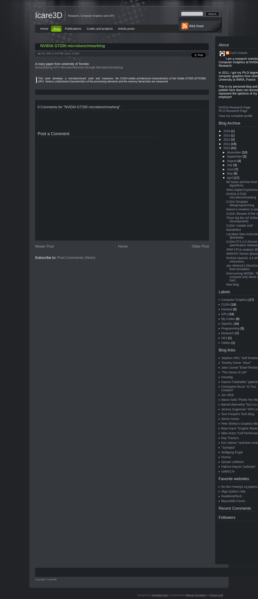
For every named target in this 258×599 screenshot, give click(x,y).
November (234, 152)
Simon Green (230, 419)
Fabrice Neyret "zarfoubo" (238, 466)
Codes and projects (100, 28)
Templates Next (159, 595)
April (230, 178)
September (234, 156)
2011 (226, 144)
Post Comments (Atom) (76, 258)
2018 (226, 131)
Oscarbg (227, 377)
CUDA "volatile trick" (240, 225)
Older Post (200, 246)
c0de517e (228, 471)
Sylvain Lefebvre (232, 462)
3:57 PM (59, 53)
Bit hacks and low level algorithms (241, 183)
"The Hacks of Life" (234, 372)
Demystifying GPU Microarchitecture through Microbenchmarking (79, 67)
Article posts (126, 28)
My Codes (228, 319)
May (230, 173)
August (231, 161)
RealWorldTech (231, 496)
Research (227, 333)
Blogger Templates (196, 595)
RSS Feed (196, 26)
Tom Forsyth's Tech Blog (237, 414)
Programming (230, 328)
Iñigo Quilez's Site (233, 491)
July (229, 165)
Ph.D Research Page (233, 111)
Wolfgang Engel (232, 452)
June (230, 169)
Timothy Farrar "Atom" (236, 362)
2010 (226, 148)
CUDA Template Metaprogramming (240, 203)
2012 (226, 139)
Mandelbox (233, 229)
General (226, 309)
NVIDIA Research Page (234, 107)
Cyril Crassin (238, 53)
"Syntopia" (228, 447)
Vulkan (225, 342)
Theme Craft (216, 595)
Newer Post (44, 246)
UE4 (224, 338)
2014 (226, 135)
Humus (226, 457)
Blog (57, 28)
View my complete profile (235, 116)
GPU (224, 314)
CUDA (75, 53)
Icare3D (48, 15)
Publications (73, 28)
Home (44, 28)
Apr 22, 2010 (44, 53)
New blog (232, 284)
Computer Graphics (234, 299)
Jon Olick (227, 395)
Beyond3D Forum (233, 501)
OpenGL (227, 323)
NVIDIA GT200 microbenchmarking (72, 46)
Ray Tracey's (230, 438)
